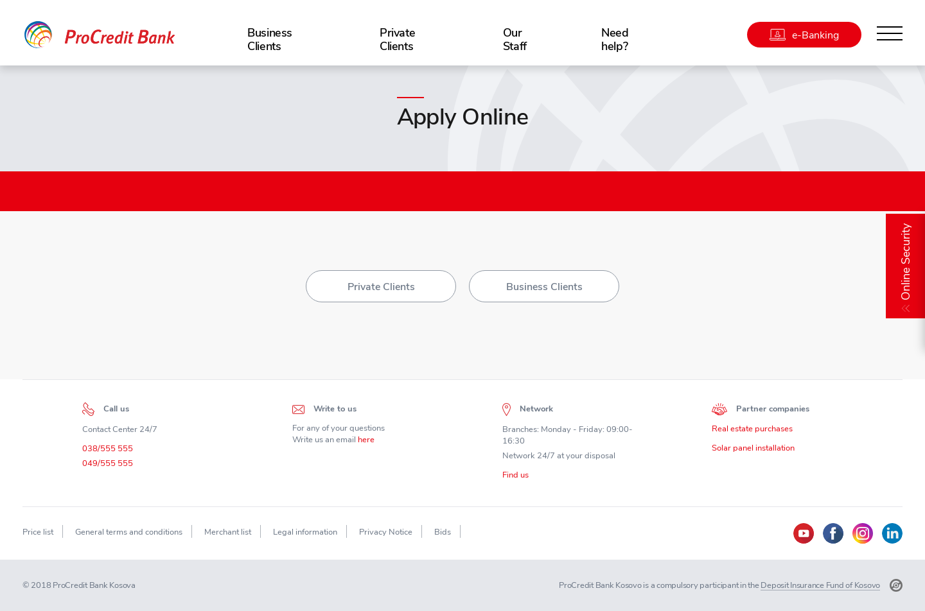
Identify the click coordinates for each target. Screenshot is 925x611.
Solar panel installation (753, 451)
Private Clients (397, 39)
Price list (37, 532)
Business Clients (269, 39)
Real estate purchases (752, 431)
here (366, 442)
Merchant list (227, 532)
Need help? (615, 39)
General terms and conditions (128, 532)
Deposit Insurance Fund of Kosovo (820, 585)
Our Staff (515, 39)
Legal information (305, 532)
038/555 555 (107, 451)
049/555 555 (107, 466)
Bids (442, 532)
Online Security (905, 261)
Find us (515, 477)
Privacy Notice (385, 532)
